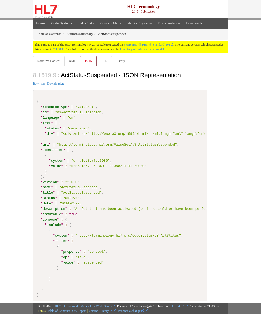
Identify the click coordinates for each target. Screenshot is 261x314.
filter (61, 241)
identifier (53, 149)
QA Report (79, 311)
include (54, 224)
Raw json (39, 83)
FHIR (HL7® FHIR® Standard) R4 (147, 44)
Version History (100, 311)
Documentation (169, 23)
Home (40, 23)
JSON (88, 61)
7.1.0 (56, 49)
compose (50, 219)
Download (54, 83)
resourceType (55, 106)
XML (72, 61)
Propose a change (131, 311)
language (51, 117)
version (50, 181)
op (65, 256)
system (57, 160)
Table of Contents (58, 311)
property (71, 251)
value (56, 165)
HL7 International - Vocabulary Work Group (83, 306)
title (48, 192)
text (47, 123)
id (45, 112)
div (50, 133)
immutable (52, 214)
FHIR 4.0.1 (177, 306)
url (46, 144)
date (47, 203)
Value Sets (86, 23)
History (120, 61)
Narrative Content (48, 61)
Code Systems (61, 23)
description (54, 208)
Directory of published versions (140, 49)
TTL (104, 61)
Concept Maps (110, 23)
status (53, 128)
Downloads (194, 23)
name (47, 187)
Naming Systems (139, 23)
